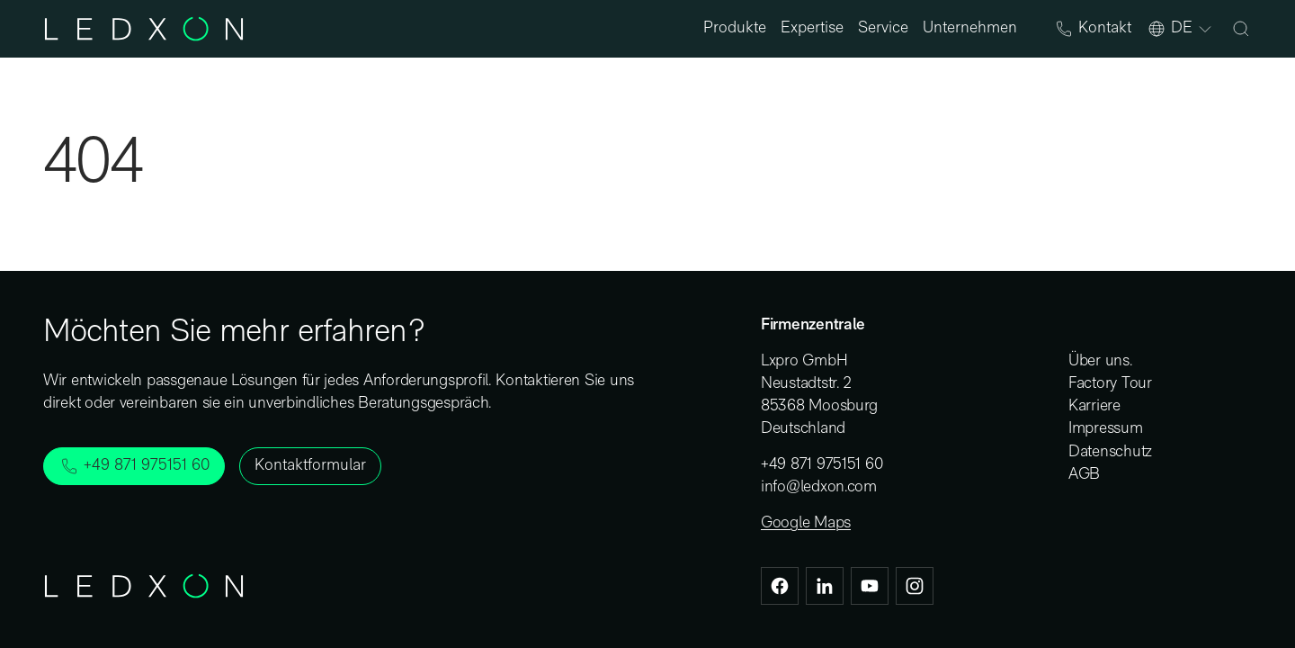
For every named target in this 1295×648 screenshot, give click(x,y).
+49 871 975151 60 (821, 464)
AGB (1084, 474)
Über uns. (1100, 361)
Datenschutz (1110, 452)
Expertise (812, 28)
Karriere (1094, 406)
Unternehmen (970, 28)
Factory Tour (1110, 383)
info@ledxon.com (819, 487)
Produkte (734, 28)
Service (883, 28)
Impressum (1105, 428)
